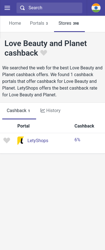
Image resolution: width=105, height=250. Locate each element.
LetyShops (37, 140)
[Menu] (7, 8)
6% (77, 139)
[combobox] (48, 8)
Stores (69, 23)
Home (15, 23)
